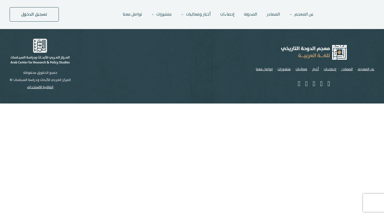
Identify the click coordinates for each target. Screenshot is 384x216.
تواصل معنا (132, 14)
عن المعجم (366, 69)
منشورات (284, 69)
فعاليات (301, 69)
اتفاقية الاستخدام (40, 87)
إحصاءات (227, 14)
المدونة (250, 14)
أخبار (315, 69)
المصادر (273, 14)
